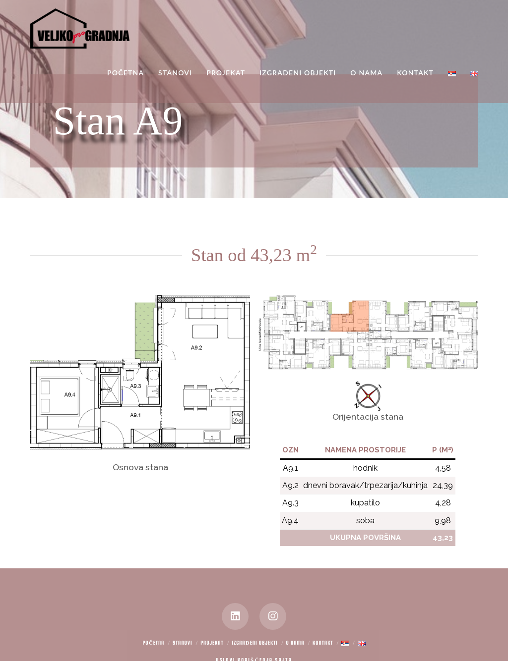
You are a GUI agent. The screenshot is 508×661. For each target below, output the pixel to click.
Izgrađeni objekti (255, 643)
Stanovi (182, 643)
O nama (295, 643)
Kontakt (323, 643)
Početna (153, 643)
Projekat (212, 643)
